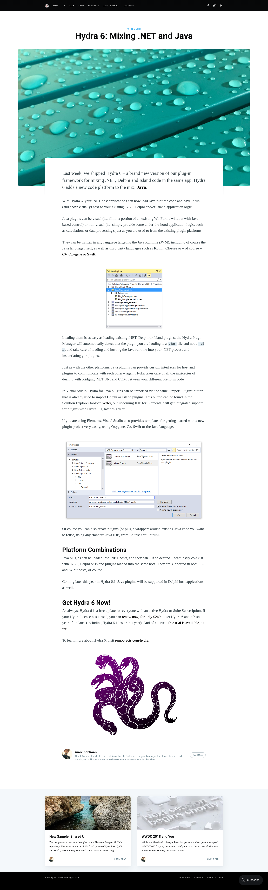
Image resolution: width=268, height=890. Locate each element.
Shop (81, 5)
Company (129, 5)
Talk (71, 5)
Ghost (220, 877)
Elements (93, 5)
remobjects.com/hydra (132, 640)
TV (63, 5)
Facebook (198, 877)
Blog (55, 5)
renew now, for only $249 (141, 617)
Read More (198, 755)
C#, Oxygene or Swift (78, 254)
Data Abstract (111, 5)
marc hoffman (86, 752)
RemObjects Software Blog (58, 877)
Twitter (210, 877)
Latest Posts (184, 877)
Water (106, 403)
